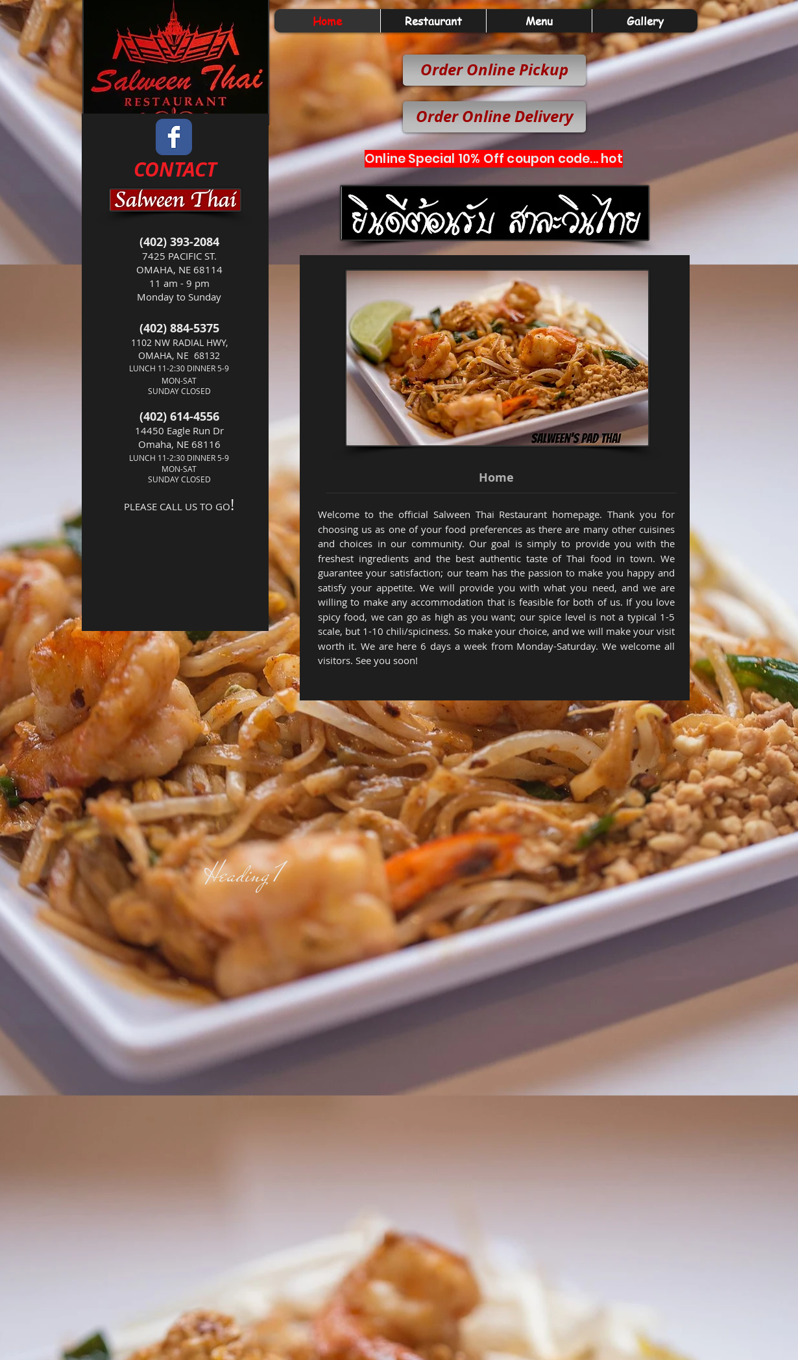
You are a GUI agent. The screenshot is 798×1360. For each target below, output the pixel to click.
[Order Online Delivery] (494, 116)
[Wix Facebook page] (174, 137)
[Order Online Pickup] (494, 70)
